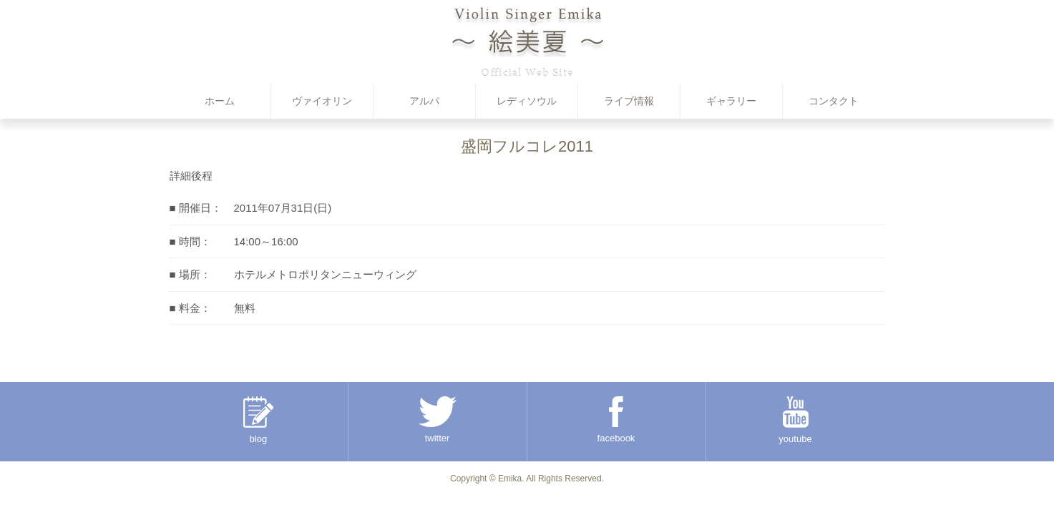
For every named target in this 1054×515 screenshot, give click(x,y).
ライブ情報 (629, 101)
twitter (438, 419)
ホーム (220, 101)
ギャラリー (731, 101)
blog (258, 420)
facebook (616, 419)
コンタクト (834, 101)
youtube (795, 420)
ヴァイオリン (322, 101)
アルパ (424, 101)
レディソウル (527, 101)
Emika (510, 479)
